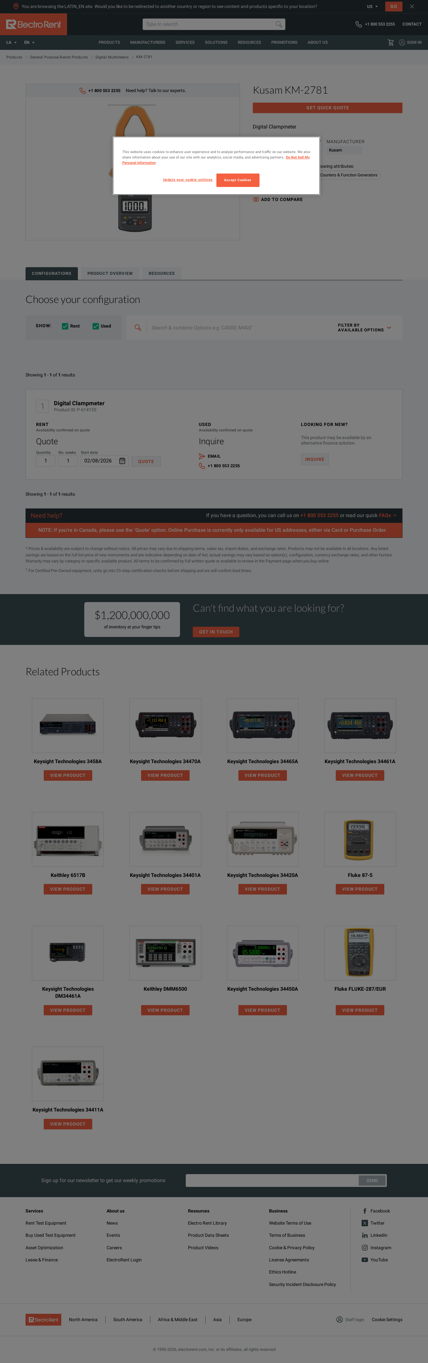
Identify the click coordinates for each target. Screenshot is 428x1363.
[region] (216, 165)
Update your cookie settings (188, 179)
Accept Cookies (238, 180)
